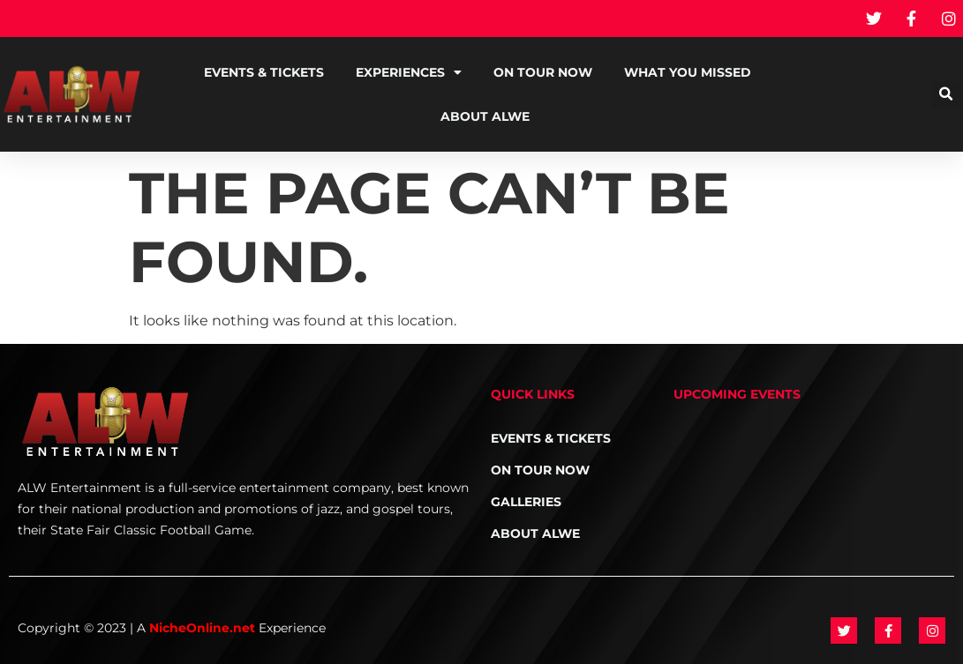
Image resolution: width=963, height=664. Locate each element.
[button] (945, 94)
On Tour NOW (542, 72)
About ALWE (485, 116)
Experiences (409, 72)
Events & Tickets (264, 72)
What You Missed (687, 72)
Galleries (526, 502)
